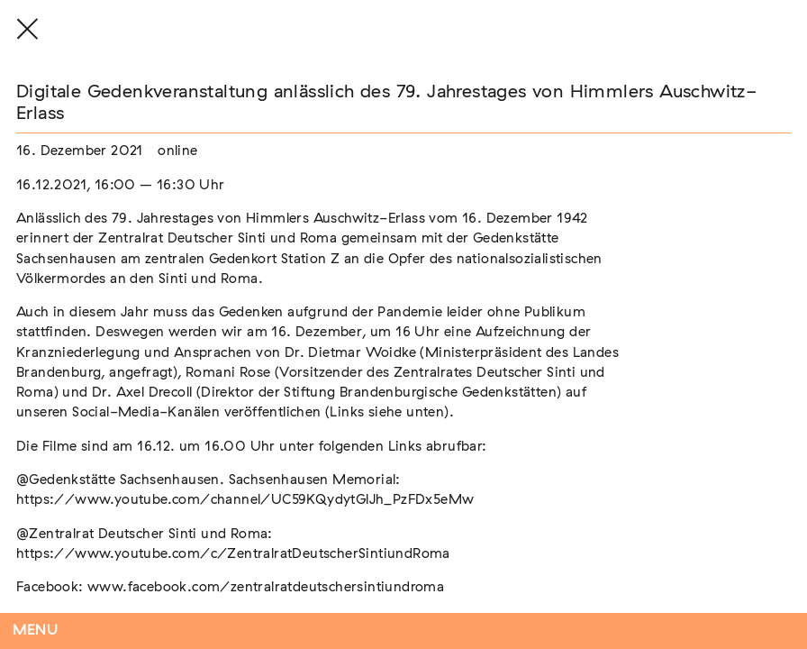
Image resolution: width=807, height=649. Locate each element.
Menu (36, 630)
